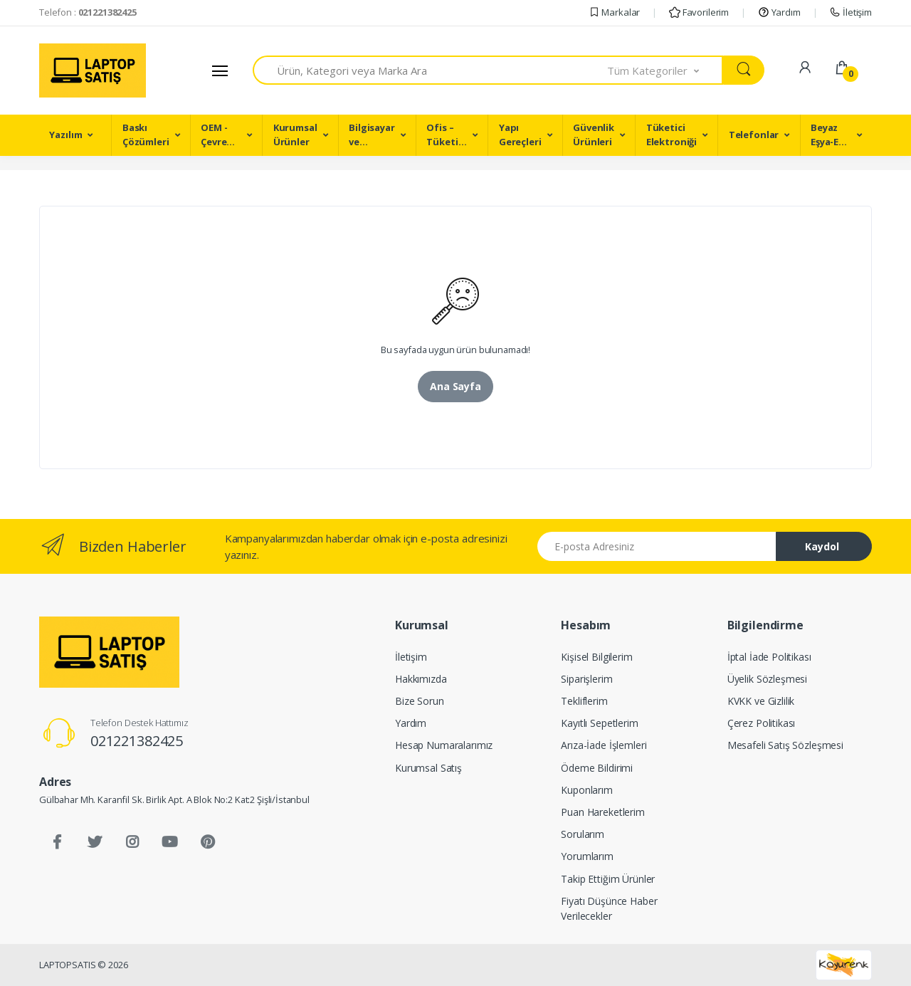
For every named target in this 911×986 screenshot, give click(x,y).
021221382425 (136, 740)
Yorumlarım (587, 856)
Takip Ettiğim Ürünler (608, 879)
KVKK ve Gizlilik (761, 701)
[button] (665, 70)
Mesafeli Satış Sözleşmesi (785, 745)
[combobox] (430, 70)
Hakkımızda (421, 679)
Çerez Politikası (761, 723)
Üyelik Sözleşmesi (767, 679)
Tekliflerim (584, 701)
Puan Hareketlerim (603, 812)
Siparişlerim (586, 679)
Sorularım (582, 834)
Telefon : (88, 12)
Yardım (779, 12)
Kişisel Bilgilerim (596, 657)
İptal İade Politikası (769, 657)
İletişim (850, 12)
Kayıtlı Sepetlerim (599, 723)
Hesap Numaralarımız (444, 745)
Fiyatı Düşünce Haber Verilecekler (609, 908)
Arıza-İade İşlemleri (603, 745)
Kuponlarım (587, 790)
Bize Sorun (419, 701)
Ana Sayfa (455, 386)
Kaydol (822, 546)
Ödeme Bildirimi (597, 768)
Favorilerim (699, 12)
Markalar (615, 12)
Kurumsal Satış (428, 768)
